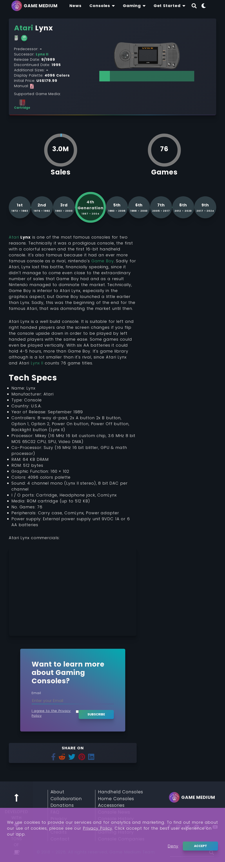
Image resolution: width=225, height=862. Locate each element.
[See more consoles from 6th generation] (139, 207)
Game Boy (102, 261)
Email (36, 693)
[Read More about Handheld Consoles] (16, 38)
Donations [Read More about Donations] (62, 805)
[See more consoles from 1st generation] (20, 207)
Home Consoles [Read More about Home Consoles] (116, 799)
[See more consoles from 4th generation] (90, 207)
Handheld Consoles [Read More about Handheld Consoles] (120, 792)
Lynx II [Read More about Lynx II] (42, 54)
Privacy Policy (97, 828)
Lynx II (37, 363)
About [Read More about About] (58, 792)
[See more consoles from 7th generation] (161, 207)
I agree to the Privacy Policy (51, 713)
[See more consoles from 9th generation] (205, 207)
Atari (14, 237)
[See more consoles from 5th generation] (117, 207)
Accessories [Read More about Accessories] (111, 805)
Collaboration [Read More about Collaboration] (66, 799)
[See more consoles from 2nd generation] (42, 207)
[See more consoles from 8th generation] (183, 207)
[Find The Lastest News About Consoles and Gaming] (75, 5)
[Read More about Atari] (23, 28)
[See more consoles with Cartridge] (22, 104)
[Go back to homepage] (35, 5)
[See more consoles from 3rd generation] (64, 207)
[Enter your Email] (73, 700)
